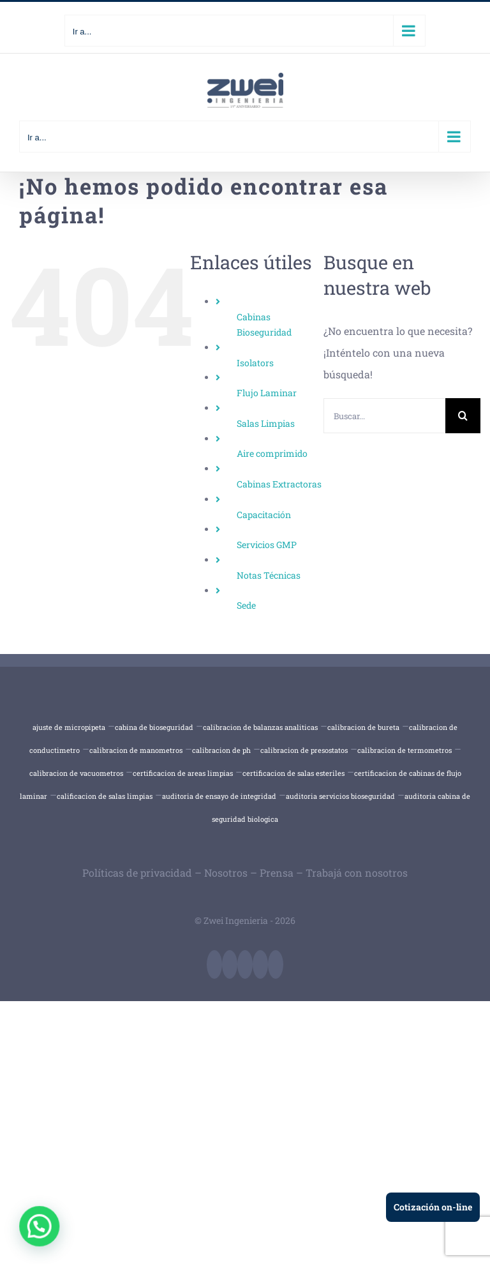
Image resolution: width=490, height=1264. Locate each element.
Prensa (276, 872)
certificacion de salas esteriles (293, 773)
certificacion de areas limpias (183, 773)
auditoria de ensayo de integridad (219, 796)
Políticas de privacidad (137, 872)
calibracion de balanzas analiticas (260, 727)
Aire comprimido (272, 453)
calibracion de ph (221, 750)
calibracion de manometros (135, 750)
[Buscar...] (384, 415)
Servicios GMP (267, 545)
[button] (38, 1226)
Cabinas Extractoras (279, 484)
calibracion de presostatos (304, 750)
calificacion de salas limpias (104, 796)
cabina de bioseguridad (154, 727)
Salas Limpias (266, 423)
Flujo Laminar (267, 393)
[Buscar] (462, 415)
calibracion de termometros (404, 750)
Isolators (255, 363)
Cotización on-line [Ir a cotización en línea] (433, 1207)
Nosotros (226, 872)
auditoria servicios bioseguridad (340, 796)
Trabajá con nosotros (357, 872)
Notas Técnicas (269, 575)
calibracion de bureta (363, 727)
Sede (246, 605)
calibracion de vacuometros (76, 773)
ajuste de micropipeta (69, 727)
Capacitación (264, 515)
